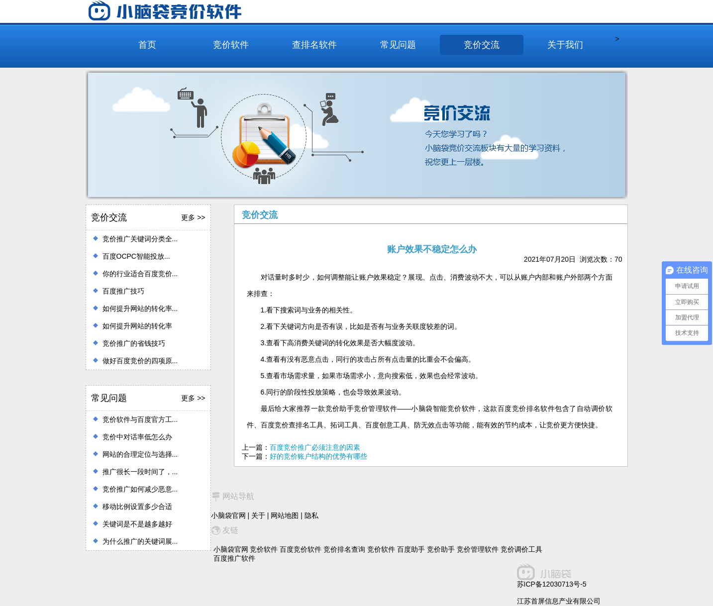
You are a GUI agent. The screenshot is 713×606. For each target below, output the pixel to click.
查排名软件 (314, 45)
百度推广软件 (234, 558)
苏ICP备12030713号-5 (552, 584)
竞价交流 (482, 45)
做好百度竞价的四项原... (140, 361)
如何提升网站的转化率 (137, 326)
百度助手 (411, 549)
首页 (147, 45)
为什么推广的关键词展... (140, 541)
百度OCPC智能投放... (136, 256)
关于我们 (565, 45)
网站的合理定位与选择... (140, 454)
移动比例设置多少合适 (137, 506)
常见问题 (398, 45)
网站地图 (285, 515)
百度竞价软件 (300, 549)
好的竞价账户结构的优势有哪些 (318, 456)
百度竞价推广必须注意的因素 (315, 447)
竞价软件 (231, 45)
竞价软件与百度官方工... (140, 419)
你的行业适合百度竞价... (140, 274)
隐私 (311, 515)
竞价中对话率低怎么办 (137, 437)
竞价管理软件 (478, 549)
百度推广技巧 (123, 291)
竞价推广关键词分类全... (140, 239)
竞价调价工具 (521, 549)
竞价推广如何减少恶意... (140, 489)
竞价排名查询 (344, 549)
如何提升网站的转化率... (140, 308)
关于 (258, 515)
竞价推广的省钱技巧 (133, 343)
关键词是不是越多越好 (137, 524)
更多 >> (193, 217)
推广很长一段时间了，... (140, 472)
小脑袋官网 (228, 515)
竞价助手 (441, 549)
